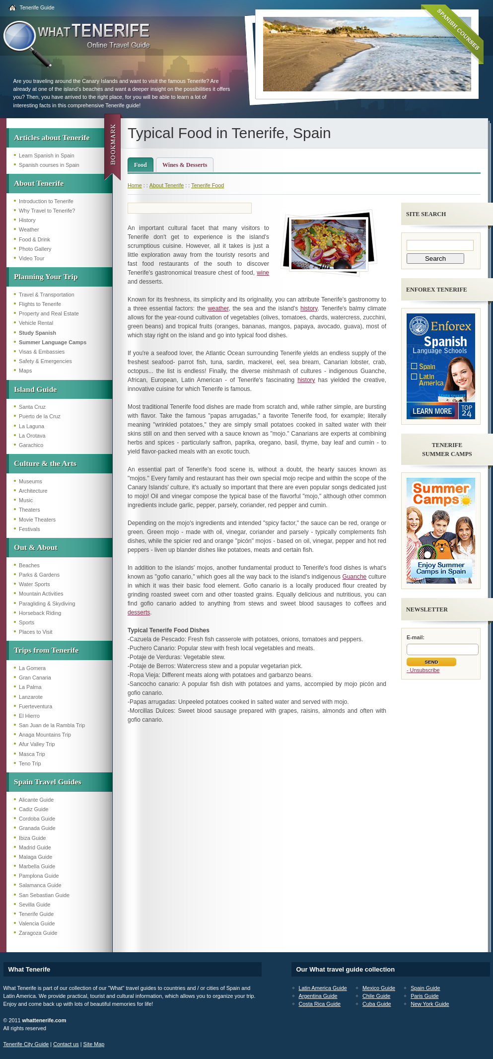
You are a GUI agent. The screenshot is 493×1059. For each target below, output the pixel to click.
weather (218, 308)
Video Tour (31, 258)
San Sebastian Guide (44, 895)
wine (263, 272)
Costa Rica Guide (320, 1004)
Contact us (66, 1044)
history (308, 308)
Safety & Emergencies (45, 361)
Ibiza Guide (32, 838)
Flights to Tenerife (40, 304)
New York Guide (430, 1004)
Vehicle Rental (36, 323)
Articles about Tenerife (51, 137)
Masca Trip (32, 754)
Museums (30, 481)
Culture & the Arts (45, 463)
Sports (26, 622)
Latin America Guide (323, 988)
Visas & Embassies (42, 352)
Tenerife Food (207, 185)
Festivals (29, 529)
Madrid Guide (35, 847)
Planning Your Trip (46, 276)
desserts (139, 612)
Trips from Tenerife (46, 650)
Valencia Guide (37, 923)
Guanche (355, 576)
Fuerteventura (35, 706)
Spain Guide (425, 988)
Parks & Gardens (39, 575)
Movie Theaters (37, 520)
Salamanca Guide (40, 885)
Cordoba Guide (37, 819)
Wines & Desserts (184, 164)
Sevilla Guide (35, 905)
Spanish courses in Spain (49, 165)
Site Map (94, 1044)
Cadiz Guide (33, 809)
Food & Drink (34, 239)
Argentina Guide (318, 996)
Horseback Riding (40, 613)
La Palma (30, 687)
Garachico (31, 445)
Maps (25, 371)
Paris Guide (424, 996)
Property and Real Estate (49, 313)
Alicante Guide (36, 800)
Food (140, 164)
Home (135, 185)
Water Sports (34, 584)
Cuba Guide (376, 1004)
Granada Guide (37, 828)
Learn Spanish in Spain (46, 155)
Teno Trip (30, 763)
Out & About (36, 547)
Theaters (29, 510)
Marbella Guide (37, 866)
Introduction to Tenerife (46, 201)
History (27, 220)
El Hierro (29, 716)
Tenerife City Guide (26, 1044)
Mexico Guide (378, 988)
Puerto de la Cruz (40, 416)
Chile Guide (376, 996)
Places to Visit (36, 632)
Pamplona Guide (39, 876)
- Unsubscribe (423, 670)
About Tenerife (39, 183)
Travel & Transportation (46, 295)
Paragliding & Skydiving (47, 603)
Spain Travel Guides (47, 781)
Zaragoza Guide (38, 933)
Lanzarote (31, 697)
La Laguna (31, 426)
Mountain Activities (41, 594)
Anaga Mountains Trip (45, 735)
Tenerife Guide (37, 7)
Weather (29, 229)
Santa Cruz (32, 407)
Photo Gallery (35, 249)
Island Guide (35, 389)
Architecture (33, 491)
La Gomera (32, 668)
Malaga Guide (35, 857)
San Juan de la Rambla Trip (52, 725)
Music (26, 500)
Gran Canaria (35, 678)
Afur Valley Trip (37, 744)
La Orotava (32, 436)
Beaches (29, 565)
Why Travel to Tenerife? (47, 211)
